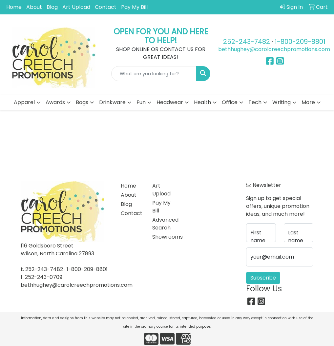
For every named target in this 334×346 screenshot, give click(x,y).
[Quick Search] (154, 73)
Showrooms (164, 237)
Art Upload (76, 7)
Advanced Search (164, 223)
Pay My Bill (134, 7)
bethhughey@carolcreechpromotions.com (274, 49)
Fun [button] (141, 102)
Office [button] (230, 102)
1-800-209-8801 (300, 41)
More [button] (308, 102)
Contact (105, 7)
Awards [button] (55, 102)
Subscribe (263, 278)
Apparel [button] (24, 102)
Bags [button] (82, 102)
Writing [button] (281, 102)
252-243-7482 (246, 41)
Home (14, 7)
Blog (52, 7)
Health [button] (202, 102)
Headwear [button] (170, 102)
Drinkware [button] (112, 102)
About (34, 7)
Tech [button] (254, 102)
